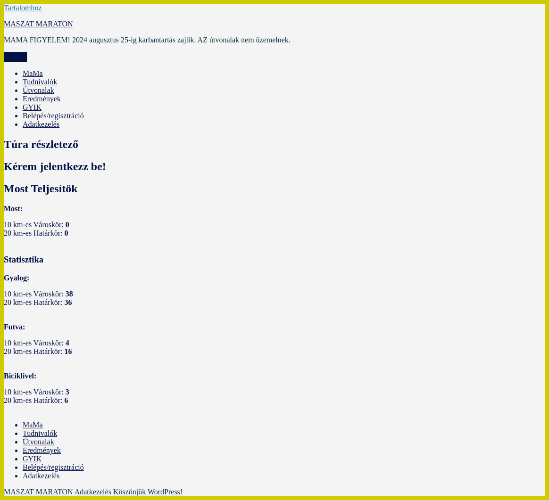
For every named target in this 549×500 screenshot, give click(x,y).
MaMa (33, 73)
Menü (15, 56)
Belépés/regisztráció (53, 116)
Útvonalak (38, 90)
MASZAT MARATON (38, 24)
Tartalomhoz (23, 8)
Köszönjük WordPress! (148, 492)
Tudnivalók (40, 82)
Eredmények (42, 99)
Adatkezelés (41, 124)
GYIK (32, 107)
